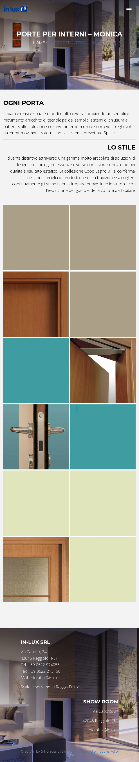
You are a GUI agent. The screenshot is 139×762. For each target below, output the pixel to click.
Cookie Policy (109, 751)
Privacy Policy (87, 751)
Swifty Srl (68, 751)
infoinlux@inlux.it (45, 677)
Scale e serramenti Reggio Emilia (50, 686)
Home (39, 43)
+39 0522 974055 (44, 664)
